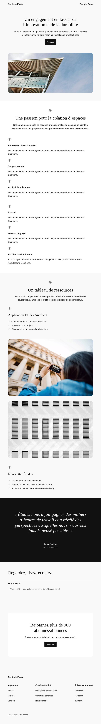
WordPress (23, 714)
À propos (50, 42)
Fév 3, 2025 (15, 589)
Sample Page (86, 4)
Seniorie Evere (15, 4)
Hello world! (14, 583)
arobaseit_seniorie (34, 589)
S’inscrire (50, 644)
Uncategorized (53, 589)
